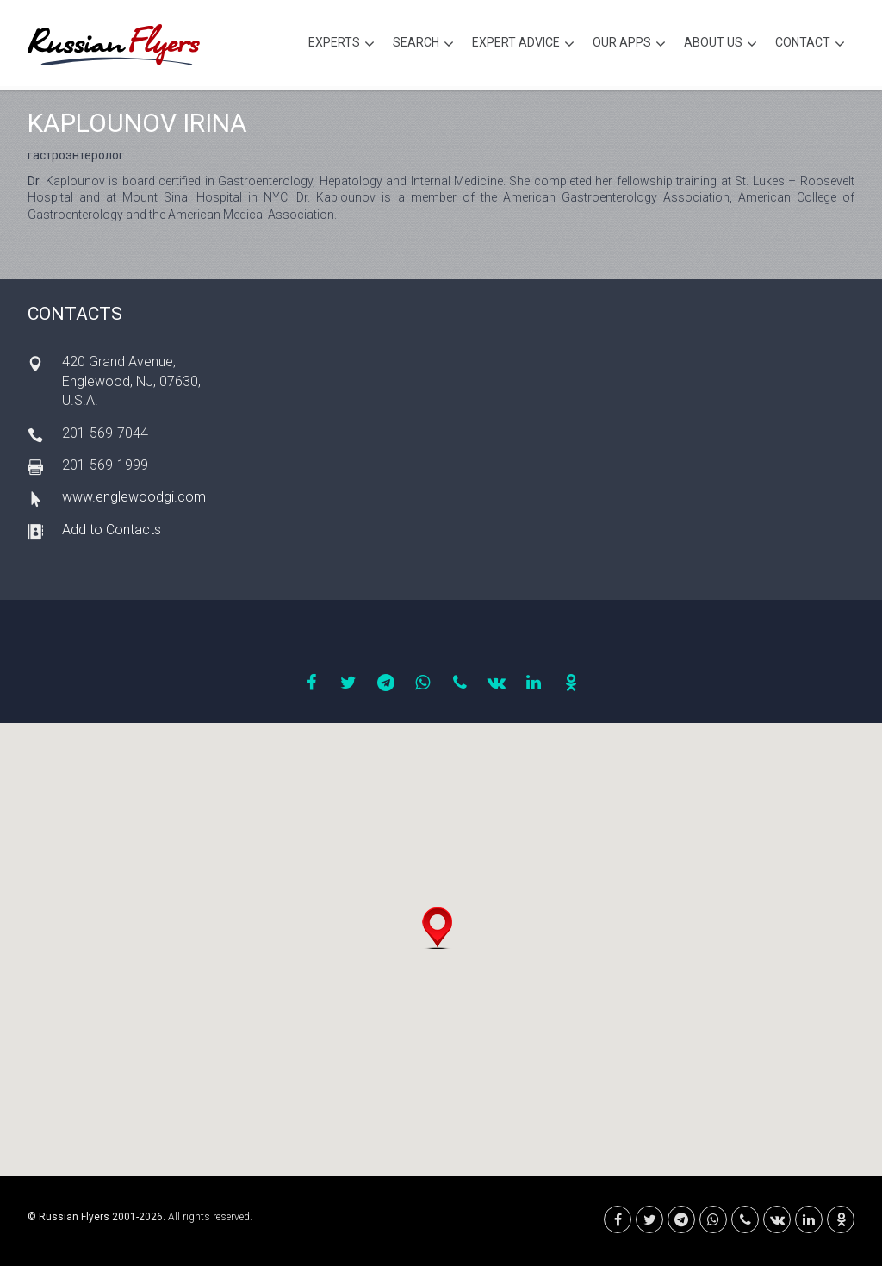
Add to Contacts (111, 529)
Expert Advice (523, 44)
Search (423, 44)
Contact (810, 44)
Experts (341, 44)
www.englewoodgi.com (134, 497)
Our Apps (629, 44)
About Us (720, 44)
